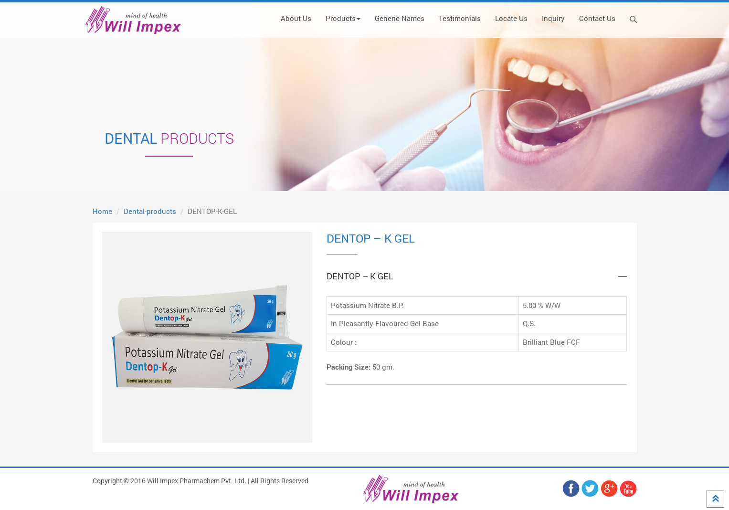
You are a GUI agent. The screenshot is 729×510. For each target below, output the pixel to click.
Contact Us (597, 18)
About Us (296, 18)
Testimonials (460, 18)
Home (102, 211)
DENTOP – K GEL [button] (360, 276)
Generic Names (399, 18)
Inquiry (553, 18)
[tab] (477, 276)
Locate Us (511, 18)
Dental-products (150, 211)
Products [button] (343, 18)
